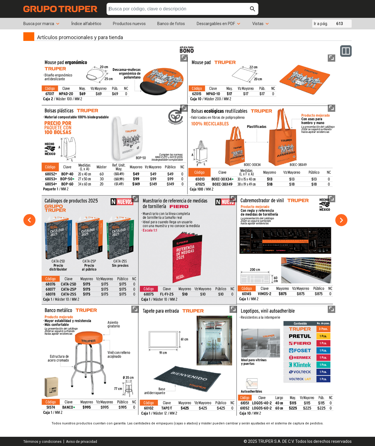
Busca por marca (41, 23)
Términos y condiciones (42, 442)
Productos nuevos (129, 23)
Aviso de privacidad (81, 442)
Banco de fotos (171, 23)
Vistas (260, 23)
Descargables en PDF (219, 23)
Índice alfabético (86, 23)
